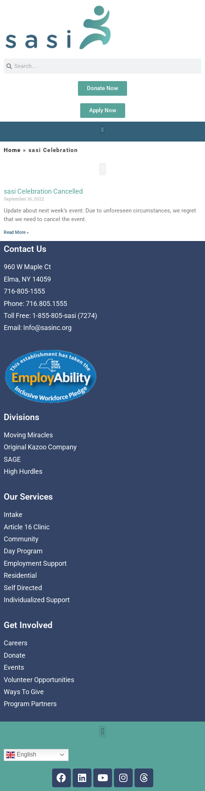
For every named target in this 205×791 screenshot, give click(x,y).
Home (12, 150)
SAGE (12, 459)
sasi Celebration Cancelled (43, 191)
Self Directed (23, 588)
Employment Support (35, 563)
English (21, 754)
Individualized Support (37, 600)
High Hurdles (23, 471)
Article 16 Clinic (26, 527)
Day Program (23, 551)
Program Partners (30, 704)
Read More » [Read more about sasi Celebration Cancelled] (16, 232)
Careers (15, 643)
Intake (13, 514)
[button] (102, 129)
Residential (20, 575)
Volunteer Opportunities (39, 680)
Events (14, 667)
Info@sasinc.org (47, 327)
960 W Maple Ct (27, 267)
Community (21, 539)
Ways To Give (24, 692)
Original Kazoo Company (40, 447)
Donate (14, 655)
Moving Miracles (28, 435)
